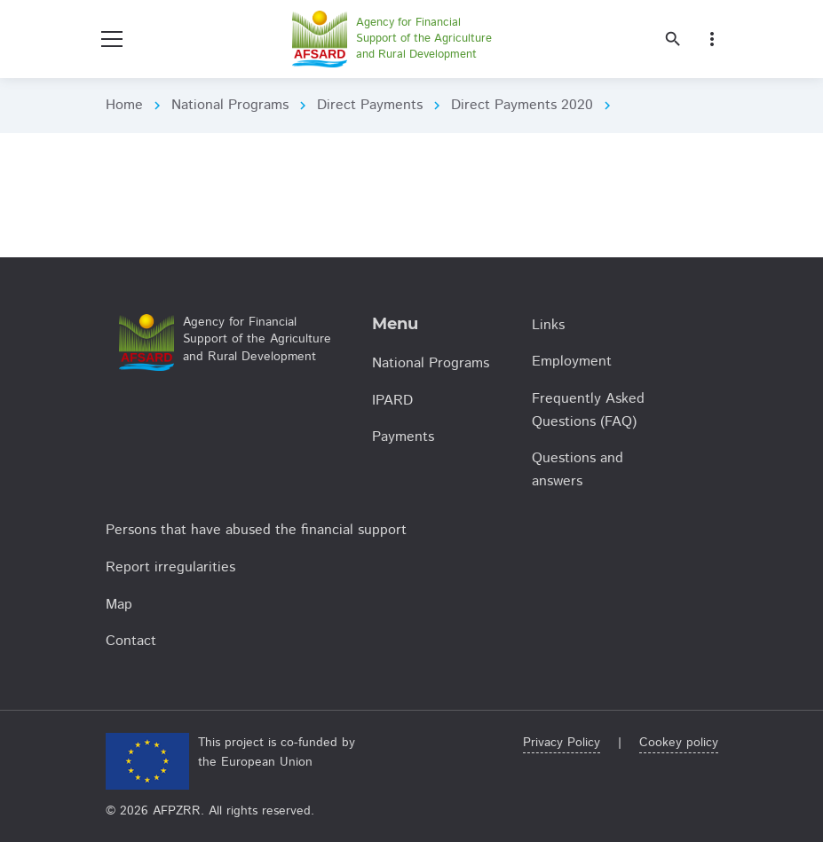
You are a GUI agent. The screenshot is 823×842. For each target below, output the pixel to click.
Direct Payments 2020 (522, 105)
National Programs (230, 105)
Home (124, 105)
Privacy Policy (561, 743)
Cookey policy (678, 743)
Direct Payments (370, 105)
